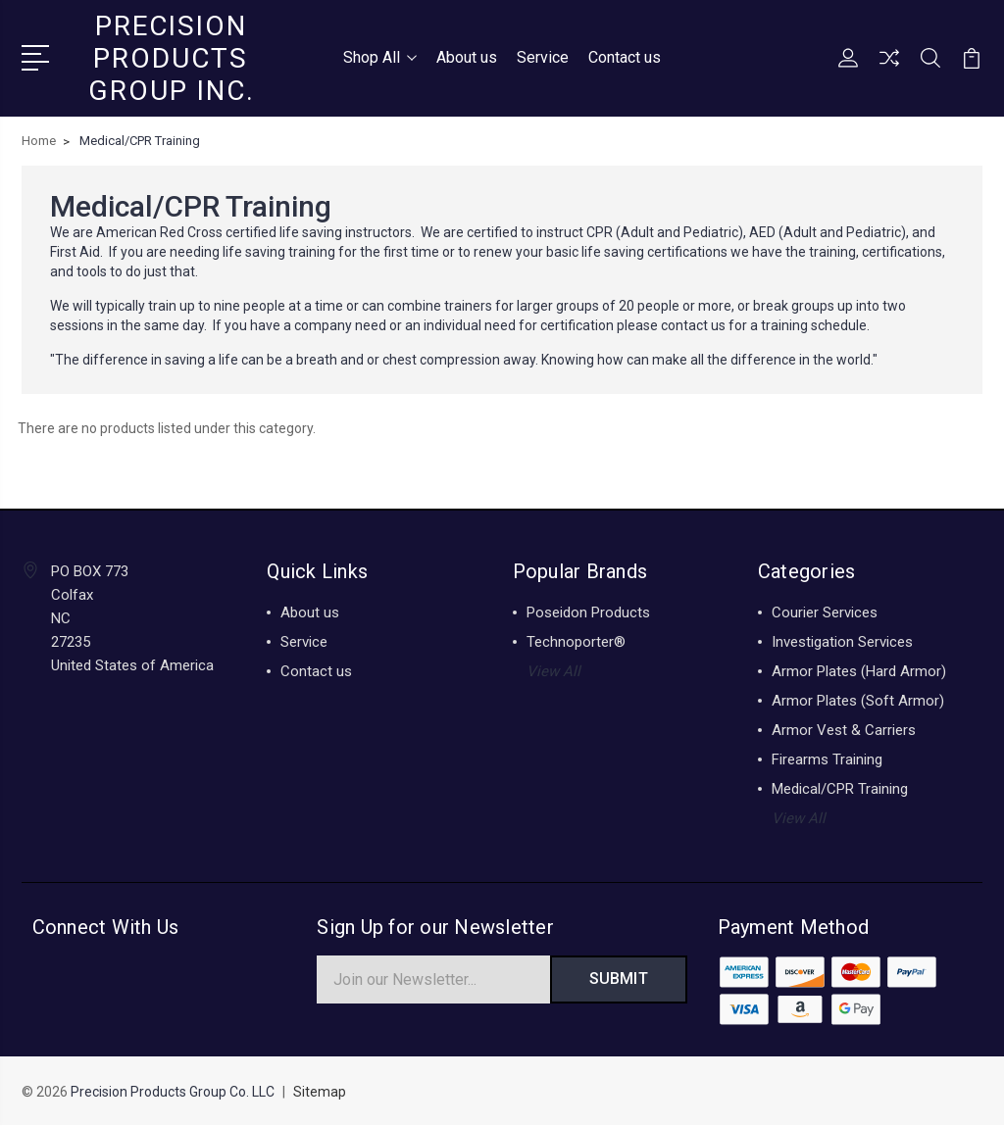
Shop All (380, 57)
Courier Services (825, 612)
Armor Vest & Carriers (844, 730)
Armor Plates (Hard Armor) (859, 671)
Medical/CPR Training (840, 789)
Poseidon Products (588, 612)
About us (466, 57)
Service (543, 57)
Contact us (624, 57)
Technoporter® (576, 642)
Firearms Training (827, 759)
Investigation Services (842, 642)
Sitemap (319, 1093)
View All (553, 671)
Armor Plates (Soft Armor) (858, 701)
